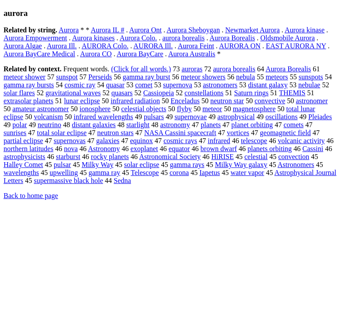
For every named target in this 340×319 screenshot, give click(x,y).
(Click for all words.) (141, 69)
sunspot (67, 77)
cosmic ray (80, 85)
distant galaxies (94, 124)
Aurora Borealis (232, 38)
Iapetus (210, 172)
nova (70, 148)
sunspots (311, 77)
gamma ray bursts (29, 85)
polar (19, 124)
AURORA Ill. (153, 46)
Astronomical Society (170, 156)
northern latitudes (28, 148)
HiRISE (222, 156)
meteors (277, 77)
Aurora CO (96, 54)
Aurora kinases (93, 38)
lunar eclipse (82, 101)
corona (179, 172)
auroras (192, 69)
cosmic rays (180, 140)
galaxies (107, 140)
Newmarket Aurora (252, 30)
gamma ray (104, 172)
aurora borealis (183, 38)
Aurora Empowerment (35, 38)
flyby (184, 109)
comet (143, 85)
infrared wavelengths (103, 117)
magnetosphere (254, 109)
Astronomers (296, 164)
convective (270, 101)
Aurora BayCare (140, 54)
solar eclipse (141, 164)
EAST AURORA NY (296, 46)
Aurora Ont (145, 30)
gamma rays (187, 164)
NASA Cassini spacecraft (180, 132)
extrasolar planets (28, 101)
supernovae (190, 117)
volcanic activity (301, 140)
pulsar (62, 164)
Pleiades (320, 117)
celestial (255, 156)
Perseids (100, 77)
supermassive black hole (68, 180)
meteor (212, 109)
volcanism (48, 117)
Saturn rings (251, 93)
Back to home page (31, 195)
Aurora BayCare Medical (39, 54)
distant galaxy (267, 85)
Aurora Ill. (62, 46)
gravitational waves (73, 93)
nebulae (309, 85)
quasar (115, 85)
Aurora (68, 30)
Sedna (122, 180)
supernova (177, 85)
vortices (238, 132)
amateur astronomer (40, 109)
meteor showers (203, 77)
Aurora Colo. (138, 38)
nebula (245, 77)
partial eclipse (23, 140)
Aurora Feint (196, 46)
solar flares (19, 93)
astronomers (220, 85)
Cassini (312, 148)
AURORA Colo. (104, 46)
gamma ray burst (146, 77)
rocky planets (110, 156)
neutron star (227, 101)
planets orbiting (269, 148)
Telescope (145, 172)
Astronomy (104, 148)
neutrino (49, 124)
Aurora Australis (191, 54)
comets (293, 124)
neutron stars (115, 132)
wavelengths (21, 172)
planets (210, 124)
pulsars (154, 117)
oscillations (281, 117)
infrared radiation (135, 101)
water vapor (247, 172)
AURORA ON (240, 46)
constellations (204, 93)
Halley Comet (23, 164)
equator (179, 148)
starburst (68, 156)
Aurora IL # (107, 30)
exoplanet (144, 148)
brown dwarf (219, 148)
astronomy (175, 124)
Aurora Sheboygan (193, 30)
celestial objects (143, 109)
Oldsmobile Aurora (287, 38)
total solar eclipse (62, 132)
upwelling (64, 172)
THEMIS (292, 93)
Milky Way (97, 164)
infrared (219, 140)
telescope (254, 140)
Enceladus (185, 101)
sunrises (15, 132)
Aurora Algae (23, 46)
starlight (137, 124)
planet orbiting (252, 124)
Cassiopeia (158, 93)
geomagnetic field (285, 132)
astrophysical (236, 117)
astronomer (312, 101)
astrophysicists (24, 156)
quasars (121, 93)
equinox (141, 140)
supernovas (69, 140)
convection (293, 156)
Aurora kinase (305, 30)
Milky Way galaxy (241, 164)
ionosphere (95, 109)
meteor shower (25, 77)
